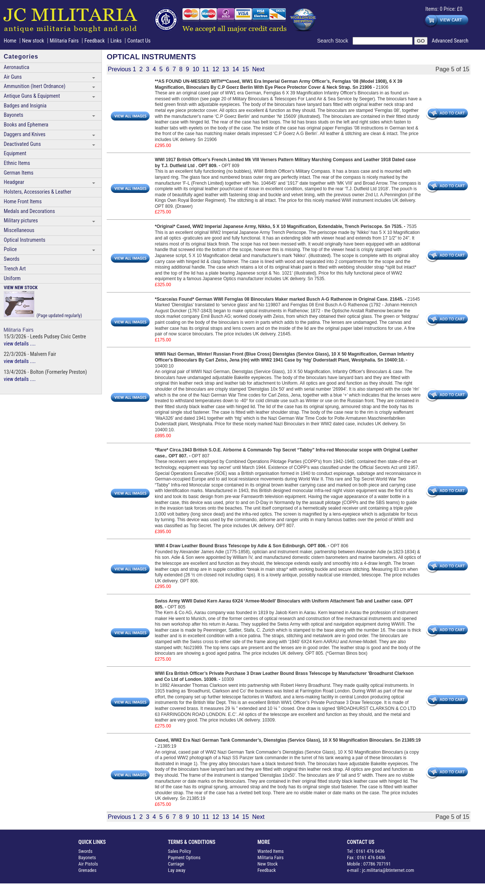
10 (196, 69)
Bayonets (13, 115)
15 (245, 69)
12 (215, 69)
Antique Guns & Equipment (32, 96)
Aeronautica (16, 67)
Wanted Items (270, 851)
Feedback (94, 41)
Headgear (14, 182)
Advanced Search (450, 41)
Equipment (15, 153)
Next (258, 69)
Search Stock (335, 41)
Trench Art (15, 269)
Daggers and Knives (25, 134)
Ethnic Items (17, 163)
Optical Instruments (25, 240)
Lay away (176, 870)
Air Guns (13, 77)
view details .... (20, 344)
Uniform (12, 278)
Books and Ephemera (26, 125)
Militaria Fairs (64, 41)
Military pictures (21, 221)
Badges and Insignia (25, 106)
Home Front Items (23, 201)
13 (225, 69)
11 (206, 69)
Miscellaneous (19, 230)
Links (116, 41)
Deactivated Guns (22, 144)
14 (235, 69)
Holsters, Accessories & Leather (37, 192)
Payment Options (184, 857)
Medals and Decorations (29, 211)
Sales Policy (179, 851)
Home (10, 41)
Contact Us (138, 41)
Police (10, 249)
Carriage (176, 864)
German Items (19, 173)
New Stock (267, 864)
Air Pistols (88, 864)
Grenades (87, 870)
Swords (11, 259)
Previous (119, 69)
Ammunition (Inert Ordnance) (34, 86)
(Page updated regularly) (43, 301)
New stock (34, 41)
